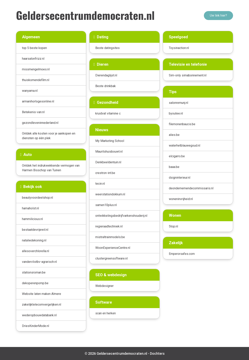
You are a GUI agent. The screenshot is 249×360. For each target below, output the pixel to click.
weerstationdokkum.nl (110, 194)
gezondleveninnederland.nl (40, 123)
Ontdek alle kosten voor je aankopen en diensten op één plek (48, 136)
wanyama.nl (30, 91)
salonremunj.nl (178, 103)
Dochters (157, 353)
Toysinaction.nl (179, 48)
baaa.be (174, 167)
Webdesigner (104, 286)
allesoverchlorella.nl (35, 251)
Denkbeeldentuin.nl (108, 162)
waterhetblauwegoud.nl (184, 145)
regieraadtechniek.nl (109, 226)
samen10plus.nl (106, 205)
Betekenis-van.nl (33, 112)
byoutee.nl (176, 113)
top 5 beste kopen (34, 48)
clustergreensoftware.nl (111, 258)
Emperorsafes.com (182, 254)
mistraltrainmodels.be (110, 237)
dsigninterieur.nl (179, 177)
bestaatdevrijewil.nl (35, 230)
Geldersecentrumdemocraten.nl (85, 15)
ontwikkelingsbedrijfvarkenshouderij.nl (121, 216)
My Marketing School (109, 141)
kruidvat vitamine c (108, 113)
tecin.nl (100, 183)
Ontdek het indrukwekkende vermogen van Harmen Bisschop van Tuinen (51, 168)
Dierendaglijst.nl (106, 75)
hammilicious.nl (32, 219)
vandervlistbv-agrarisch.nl (39, 262)
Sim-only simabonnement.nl (187, 75)
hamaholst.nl (30, 208)
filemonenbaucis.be (182, 124)
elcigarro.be (177, 156)
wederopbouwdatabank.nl (39, 315)
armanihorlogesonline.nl (38, 101)
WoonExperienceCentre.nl (112, 248)
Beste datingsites (107, 48)
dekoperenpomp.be (35, 283)
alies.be (174, 135)
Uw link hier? (218, 15)
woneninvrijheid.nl (181, 199)
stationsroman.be (34, 272)
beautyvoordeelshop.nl (37, 197)
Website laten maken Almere (41, 294)
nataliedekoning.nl (34, 240)
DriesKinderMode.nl (35, 326)
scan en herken (105, 313)
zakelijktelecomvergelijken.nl (41, 304)
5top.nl (173, 226)
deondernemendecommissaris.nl (191, 188)
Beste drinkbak (105, 86)
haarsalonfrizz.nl (33, 58)
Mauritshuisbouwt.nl (109, 151)
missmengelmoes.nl (36, 69)
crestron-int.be (105, 173)
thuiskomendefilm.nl (35, 80)
